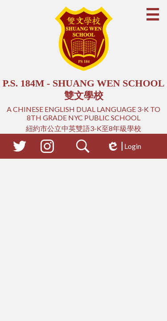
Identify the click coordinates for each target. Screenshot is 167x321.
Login (123, 146)
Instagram (47, 148)
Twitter (19, 148)
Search (83, 148)
